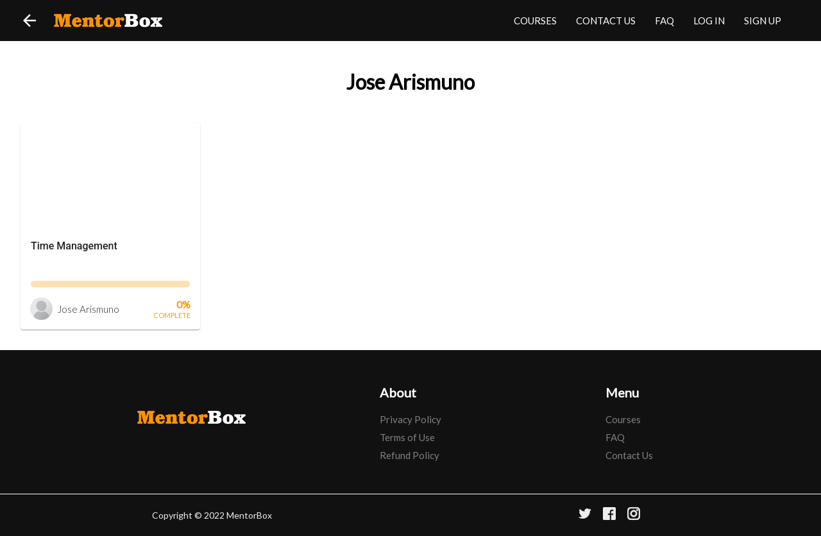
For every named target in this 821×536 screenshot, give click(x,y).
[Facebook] (609, 515)
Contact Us (629, 455)
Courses (623, 419)
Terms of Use (407, 437)
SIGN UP (762, 20)
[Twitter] (585, 515)
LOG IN (709, 20)
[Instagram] (633, 515)
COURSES (535, 20)
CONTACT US (606, 20)
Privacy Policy (410, 419)
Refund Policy (409, 455)
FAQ (664, 20)
